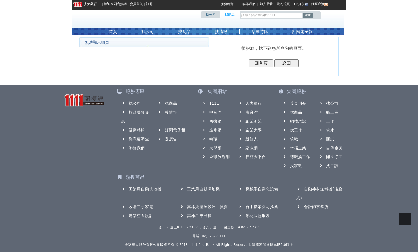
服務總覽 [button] (227, 4)
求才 (326, 130)
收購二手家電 (137, 207)
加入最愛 (266, 4)
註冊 (149, 4)
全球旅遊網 (216, 157)
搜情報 (221, 31)
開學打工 (330, 157)
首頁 (113, 31)
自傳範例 (330, 148)
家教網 (248, 148)
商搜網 (122, 4)
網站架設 (294, 121)
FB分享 (301, 4)
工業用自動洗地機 (141, 189)
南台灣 (248, 112)
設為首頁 (283, 4)
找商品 (184, 31)
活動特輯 (260, 31)
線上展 (328, 112)
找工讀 (328, 166)
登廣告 (167, 139)
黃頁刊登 (294, 103)
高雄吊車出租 (196, 216)
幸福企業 (294, 148)
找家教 (292, 166)
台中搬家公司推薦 (258, 207)
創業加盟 (250, 121)
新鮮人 (248, 139)
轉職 (209, 139)
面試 (326, 139)
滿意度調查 (135, 139)
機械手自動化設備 (258, 189)
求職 (290, 139)
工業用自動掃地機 (200, 189)
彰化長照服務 (254, 216)
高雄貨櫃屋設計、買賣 (204, 207)
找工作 (292, 130)
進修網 (211, 130)
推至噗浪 (319, 4)
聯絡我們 (249, 4)
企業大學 (250, 130)
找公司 (147, 31)
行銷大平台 (252, 157)
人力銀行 (85, 4)
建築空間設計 (137, 216)
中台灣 (211, 112)
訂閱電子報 (302, 31)
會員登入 (136, 4)
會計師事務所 (312, 207)
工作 (326, 121)
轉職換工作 (296, 157)
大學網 (211, 148)
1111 (210, 103)
